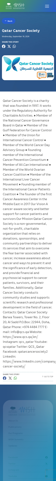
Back (10, 21)
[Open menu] (47, 6)
